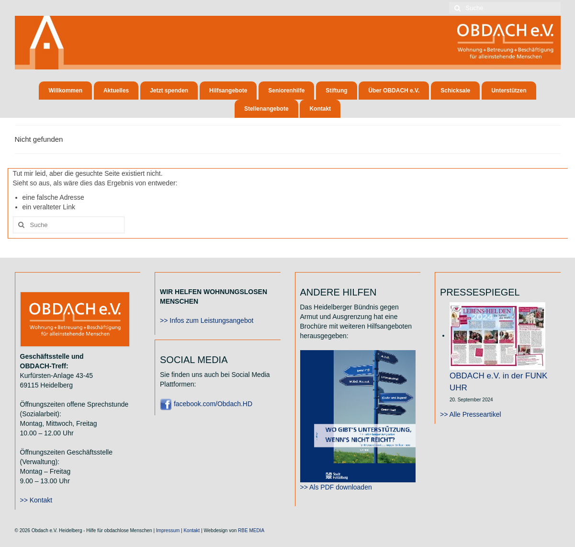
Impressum (168, 530)
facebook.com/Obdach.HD (206, 404)
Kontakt (191, 530)
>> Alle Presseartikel (470, 414)
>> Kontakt (36, 500)
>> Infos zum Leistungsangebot (206, 320)
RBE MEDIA (251, 530)
